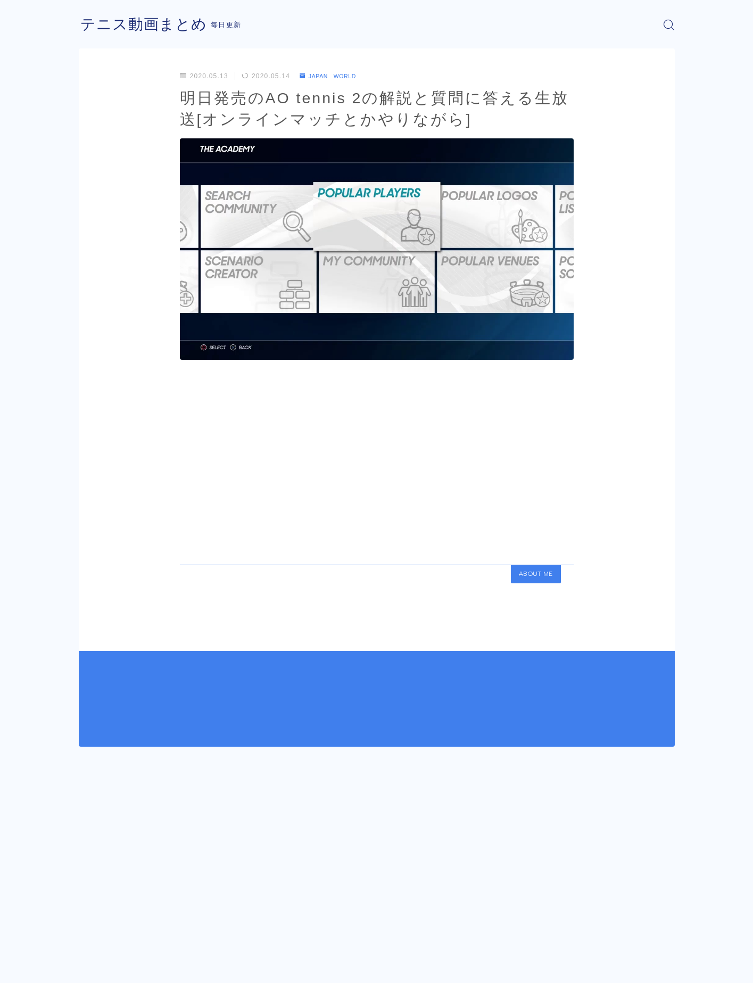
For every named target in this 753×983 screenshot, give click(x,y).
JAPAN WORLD (332, 76)
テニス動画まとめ (148, 25)
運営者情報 (96, 967)
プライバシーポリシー (169, 967)
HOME (91, 935)
